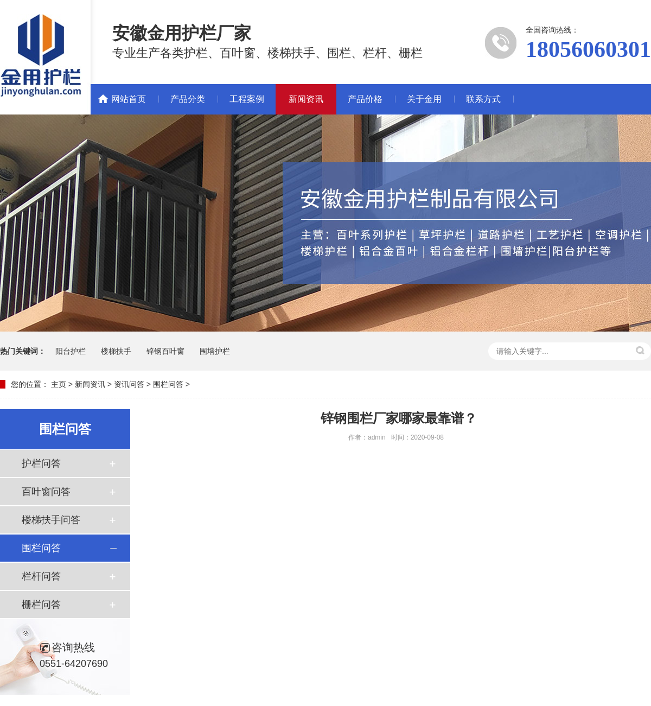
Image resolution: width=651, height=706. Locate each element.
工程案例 (246, 99)
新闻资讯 (306, 99)
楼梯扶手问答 (51, 519)
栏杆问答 (41, 576)
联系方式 (483, 99)
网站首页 (128, 99)
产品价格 (365, 99)
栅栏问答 (41, 604)
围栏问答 (168, 384)
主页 (58, 384)
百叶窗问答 (46, 491)
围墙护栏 (215, 351)
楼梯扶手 (116, 351)
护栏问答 (41, 463)
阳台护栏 (70, 351)
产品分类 (187, 99)
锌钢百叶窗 (165, 351)
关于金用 (424, 99)
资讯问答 (129, 384)
